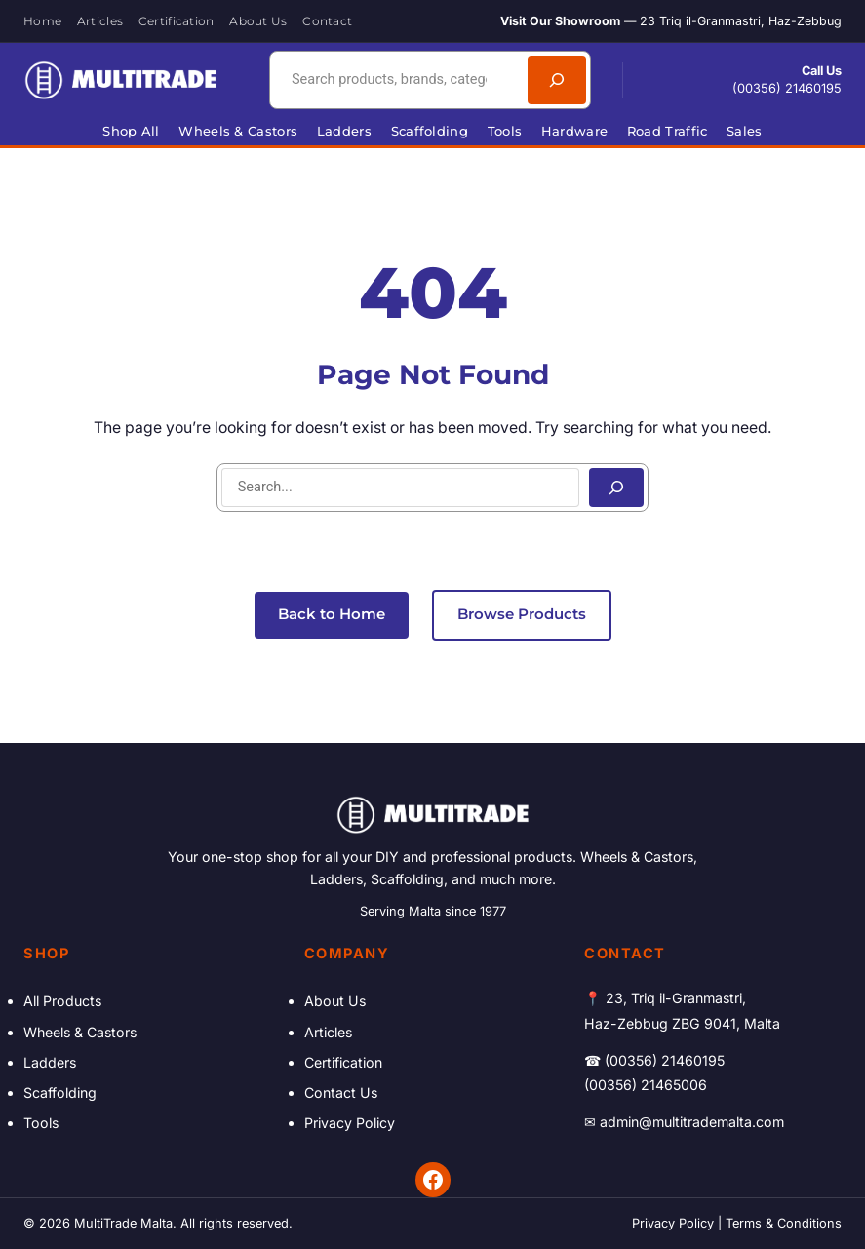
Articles (328, 1032)
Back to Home (331, 614)
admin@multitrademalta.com (692, 1121)
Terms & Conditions (784, 1223)
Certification (343, 1062)
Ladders (49, 1062)
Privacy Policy (349, 1122)
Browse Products (521, 614)
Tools (41, 1122)
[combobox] (396, 80)
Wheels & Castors (80, 1032)
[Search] (557, 80)
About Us (335, 1001)
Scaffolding (60, 1092)
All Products (62, 1001)
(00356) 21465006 (645, 1084)
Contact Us (340, 1092)
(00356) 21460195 (787, 88)
